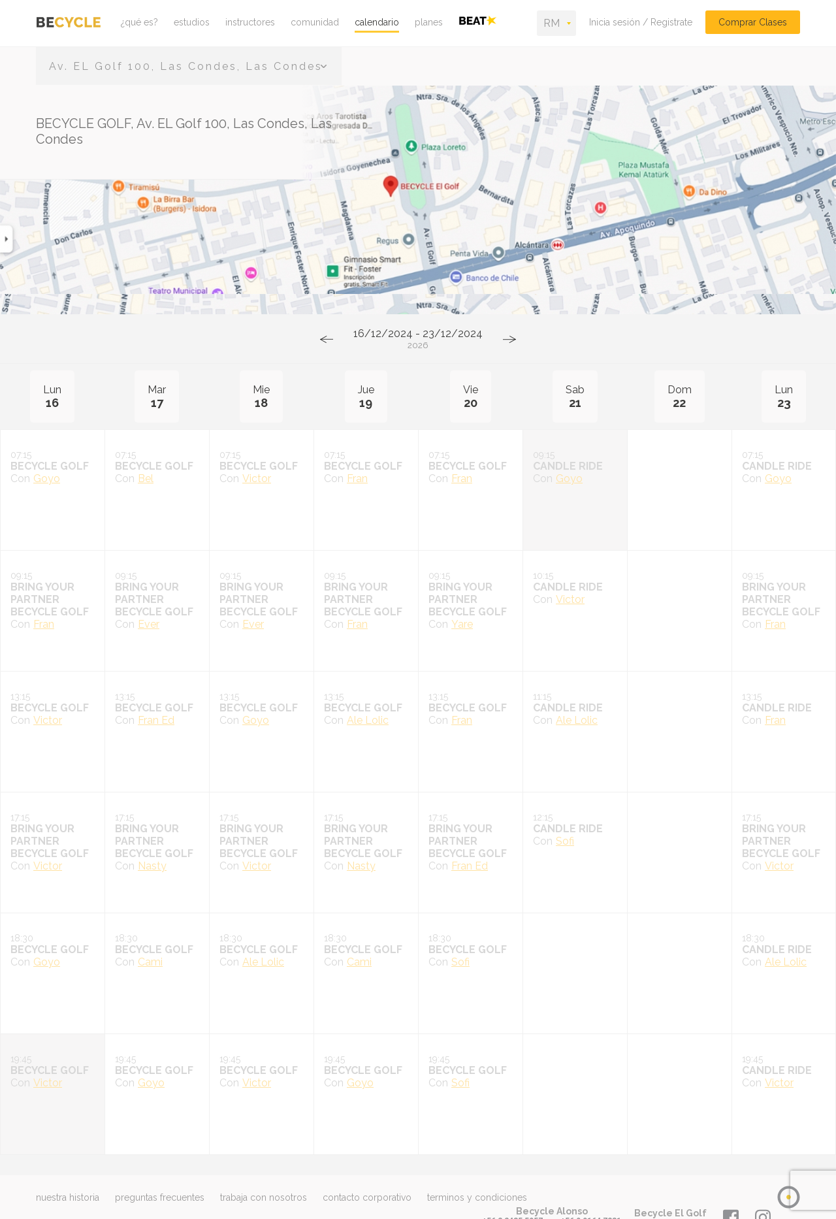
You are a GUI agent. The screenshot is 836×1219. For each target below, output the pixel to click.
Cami (150, 962)
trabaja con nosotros (263, 1197)
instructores (250, 22)
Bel (145, 478)
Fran (357, 478)
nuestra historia (67, 1197)
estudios (192, 22)
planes (429, 22)
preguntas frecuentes (159, 1197)
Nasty (152, 866)
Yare (462, 624)
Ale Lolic (368, 720)
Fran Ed (156, 720)
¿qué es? (139, 22)
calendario (377, 22)
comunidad (315, 22)
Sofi (565, 841)
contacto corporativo (367, 1197)
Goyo (46, 478)
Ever (148, 624)
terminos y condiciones (477, 1197)
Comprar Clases (752, 22)
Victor (256, 478)
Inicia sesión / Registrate (640, 22)
